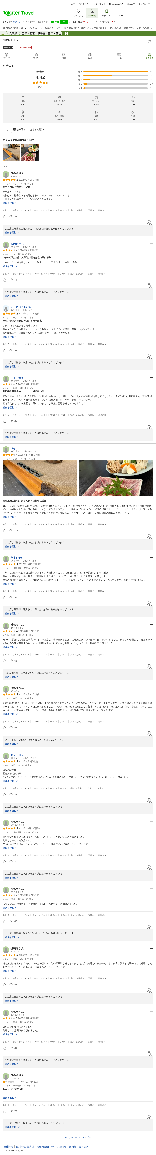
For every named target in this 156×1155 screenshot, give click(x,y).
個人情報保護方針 (25, 1146)
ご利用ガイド (84, 4)
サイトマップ (99, 4)
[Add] (149, 41)
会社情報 (8, 1146)
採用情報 (61, 1146)
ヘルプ (72, 4)
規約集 (72, 1146)
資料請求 (83, 1146)
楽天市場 (131, 4)
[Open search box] (6, 129)
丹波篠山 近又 (11, 40)
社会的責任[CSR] (45, 1146)
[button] (11, 152)
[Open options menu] (37, 129)
